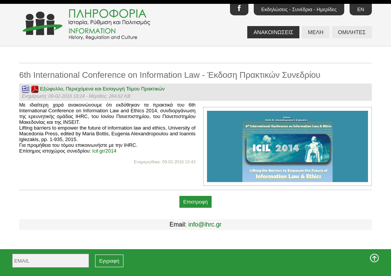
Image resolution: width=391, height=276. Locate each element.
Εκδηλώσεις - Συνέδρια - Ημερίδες (299, 9)
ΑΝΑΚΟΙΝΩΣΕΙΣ (273, 32)
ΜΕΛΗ (315, 32)
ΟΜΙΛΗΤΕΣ (352, 32)
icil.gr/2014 (104, 151)
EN (360, 9)
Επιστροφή (195, 202)
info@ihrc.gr (205, 224)
